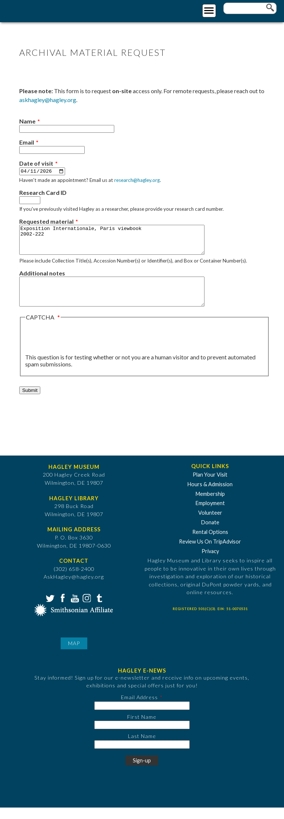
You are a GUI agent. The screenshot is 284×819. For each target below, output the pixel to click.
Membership (210, 505)
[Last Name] (142, 756)
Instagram (86, 609)
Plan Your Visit (210, 486)
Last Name (142, 747)
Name (27, 121)
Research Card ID (43, 192)
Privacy (210, 562)
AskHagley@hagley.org (74, 588)
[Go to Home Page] (36, 9)
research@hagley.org (137, 180)
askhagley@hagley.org (47, 99)
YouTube (74, 609)
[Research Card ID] (29, 200)
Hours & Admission (210, 496)
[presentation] (81, 348)
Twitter (49, 609)
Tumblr (98, 609)
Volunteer (210, 524)
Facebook (61, 609)
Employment (210, 514)
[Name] (66, 129)
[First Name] (142, 736)
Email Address (139, 708)
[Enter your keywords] (250, 8)
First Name (141, 728)
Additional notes (42, 278)
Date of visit (36, 163)
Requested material (46, 221)
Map (74, 655)
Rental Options (210, 543)
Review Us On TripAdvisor (210, 553)
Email (26, 142)
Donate (210, 534)
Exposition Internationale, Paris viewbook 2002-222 (123, 243)
